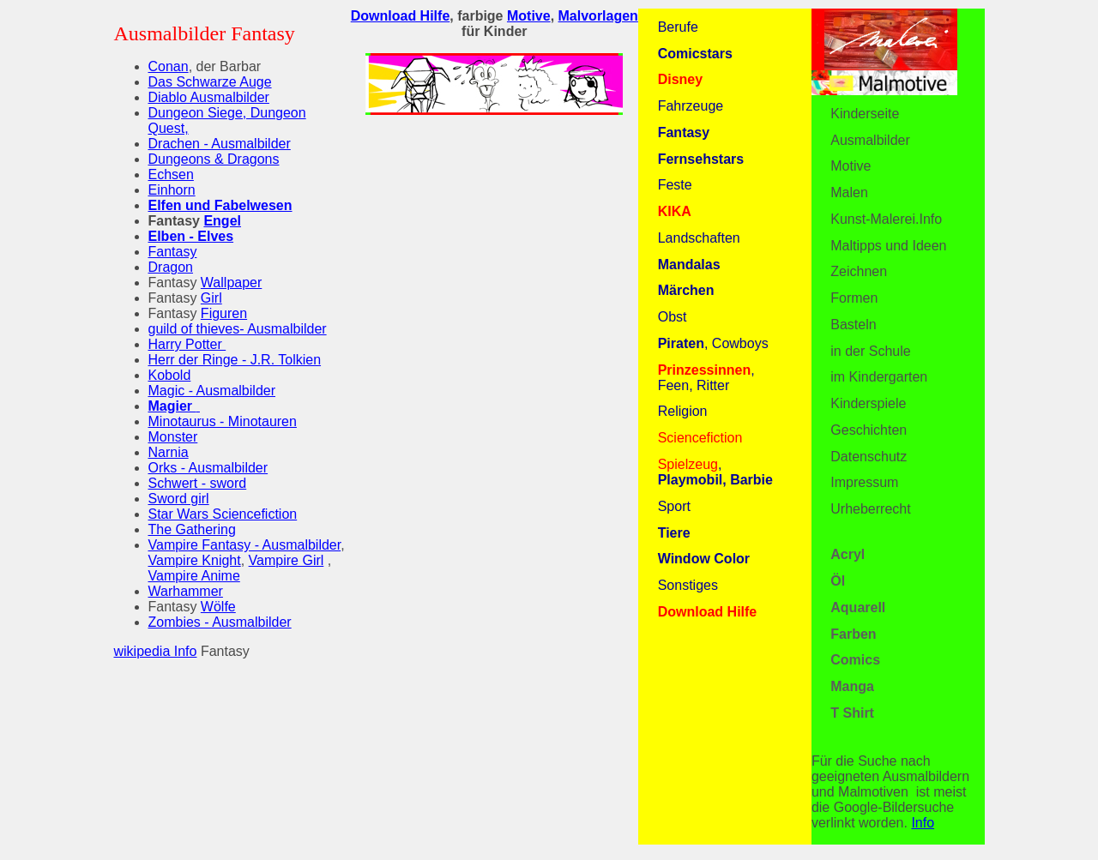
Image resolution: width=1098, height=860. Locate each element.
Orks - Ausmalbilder (208, 467)
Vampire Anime (194, 575)
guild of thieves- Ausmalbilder (237, 329)
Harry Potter (187, 344)
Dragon (170, 267)
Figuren (224, 313)
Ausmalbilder (869, 140)
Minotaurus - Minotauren (222, 421)
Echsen (171, 174)
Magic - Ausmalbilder (212, 390)
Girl (211, 298)
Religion (683, 411)
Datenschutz (868, 456)
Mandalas (689, 264)
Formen (854, 298)
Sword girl (178, 498)
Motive (850, 166)
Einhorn (172, 190)
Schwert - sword (197, 483)
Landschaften (699, 238)
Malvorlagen (598, 16)
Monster (173, 437)
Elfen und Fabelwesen (220, 205)
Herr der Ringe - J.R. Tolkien (235, 359)
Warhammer (185, 591)
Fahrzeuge (691, 106)
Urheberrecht (870, 509)
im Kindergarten (878, 377)
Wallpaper (231, 282)
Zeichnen (858, 271)
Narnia (168, 452)
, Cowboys (713, 343)
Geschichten (868, 430)
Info (922, 822)
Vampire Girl (286, 560)
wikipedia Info (155, 651)
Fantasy (172, 251)
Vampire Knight (194, 560)
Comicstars (695, 53)
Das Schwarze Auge (210, 82)
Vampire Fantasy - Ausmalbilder (244, 545)
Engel (222, 220)
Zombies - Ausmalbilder (220, 622)
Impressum (864, 482)
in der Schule (870, 351)
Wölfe (218, 606)
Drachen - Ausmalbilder (219, 143)
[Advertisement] (494, 249)
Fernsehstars (701, 159)
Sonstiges (688, 585)
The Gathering (192, 529)
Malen (849, 192)
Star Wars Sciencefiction (223, 514)
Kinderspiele (868, 403)
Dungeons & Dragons (214, 159)
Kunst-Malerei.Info (886, 219)
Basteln (853, 324)
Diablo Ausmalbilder (208, 97)
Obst (672, 317)
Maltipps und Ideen (888, 245)
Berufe (678, 27)
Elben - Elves (191, 236)
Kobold (169, 375)
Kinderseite (864, 113)
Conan (168, 66)
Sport (674, 506)
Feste (675, 184)
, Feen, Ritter (706, 378)
